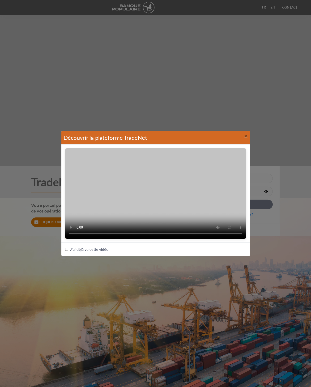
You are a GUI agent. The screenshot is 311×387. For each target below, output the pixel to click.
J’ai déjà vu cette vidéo (86, 249)
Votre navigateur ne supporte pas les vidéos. (155, 193)
